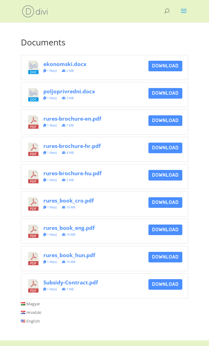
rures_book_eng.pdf (68, 227)
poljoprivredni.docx (69, 91)
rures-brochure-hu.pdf (72, 173)
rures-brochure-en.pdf (72, 118)
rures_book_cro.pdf (68, 200)
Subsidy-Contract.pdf (70, 282)
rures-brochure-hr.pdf (72, 145)
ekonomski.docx (64, 63)
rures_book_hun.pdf (69, 255)
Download (165, 66)
